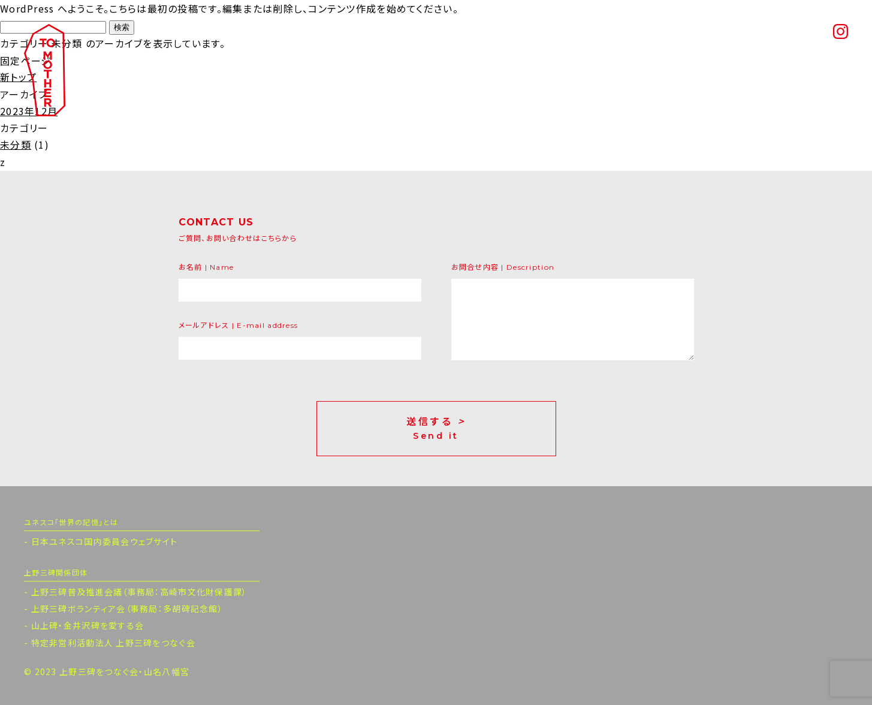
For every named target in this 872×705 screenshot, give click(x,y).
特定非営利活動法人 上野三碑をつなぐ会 (113, 643)
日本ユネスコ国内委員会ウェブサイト (104, 541)
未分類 (15, 144)
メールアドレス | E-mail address (238, 325)
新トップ (18, 77)
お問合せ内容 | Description (503, 267)
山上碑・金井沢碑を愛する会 (87, 625)
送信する (436, 429)
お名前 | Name (206, 267)
